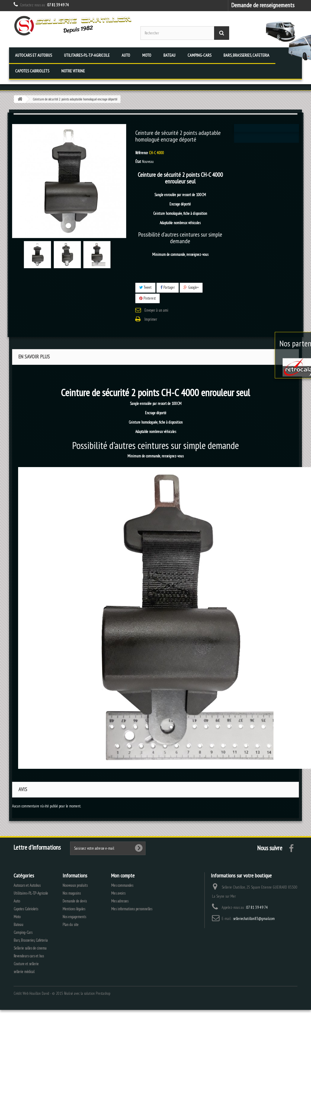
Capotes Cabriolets (32, 71)
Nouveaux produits (75, 885)
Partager (167, 287)
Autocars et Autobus (33, 55)
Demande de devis (75, 901)
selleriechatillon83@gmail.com (254, 918)
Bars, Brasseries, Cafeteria (246, 55)
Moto (146, 55)
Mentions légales (74, 909)
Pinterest (147, 298)
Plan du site (71, 924)
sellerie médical (24, 971)
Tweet (145, 287)
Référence (141, 152)
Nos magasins (72, 893)
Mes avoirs (118, 893)
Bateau (169, 55)
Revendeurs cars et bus (29, 956)
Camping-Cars (199, 55)
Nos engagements (74, 916)
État (138, 161)
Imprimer (150, 319)
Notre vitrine (73, 71)
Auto (126, 55)
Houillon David (39, 993)
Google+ (191, 287)
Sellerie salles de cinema (30, 948)
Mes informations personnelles (131, 909)
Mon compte (123, 875)
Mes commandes (122, 885)
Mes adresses (119, 901)
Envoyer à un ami (156, 310)
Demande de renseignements (262, 5)
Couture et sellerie (26, 963)
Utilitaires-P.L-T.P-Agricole (87, 55)
